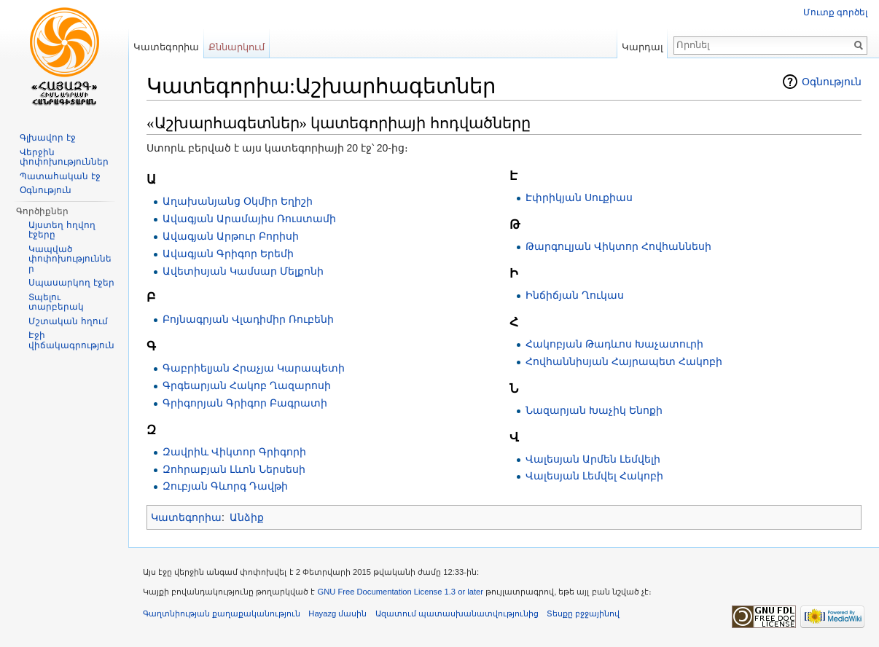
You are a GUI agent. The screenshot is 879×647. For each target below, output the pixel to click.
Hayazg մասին (337, 613)
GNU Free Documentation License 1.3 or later (400, 591)
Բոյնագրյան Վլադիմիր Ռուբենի (248, 319)
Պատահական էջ (60, 176)
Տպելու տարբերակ (56, 302)
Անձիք (247, 517)
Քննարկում (236, 47)
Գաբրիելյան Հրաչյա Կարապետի (254, 368)
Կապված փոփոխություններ (70, 259)
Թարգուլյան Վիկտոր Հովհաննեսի (618, 246)
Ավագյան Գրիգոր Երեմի (228, 253)
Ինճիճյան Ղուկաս (575, 295)
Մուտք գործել (835, 12)
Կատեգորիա (186, 517)
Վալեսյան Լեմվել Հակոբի (594, 476)
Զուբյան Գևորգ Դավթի (225, 486)
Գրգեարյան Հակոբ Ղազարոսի (247, 385)
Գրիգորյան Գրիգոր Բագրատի (245, 403)
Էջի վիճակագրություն (71, 340)
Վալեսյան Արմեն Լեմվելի (593, 459)
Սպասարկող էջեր (71, 283)
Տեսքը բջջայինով (583, 613)
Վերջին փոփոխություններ (64, 157)
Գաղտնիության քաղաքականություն (221, 613)
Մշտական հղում (67, 321)
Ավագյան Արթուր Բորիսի (231, 236)
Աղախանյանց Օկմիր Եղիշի (238, 201)
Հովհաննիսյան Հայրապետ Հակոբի (624, 361)
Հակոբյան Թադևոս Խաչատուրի (614, 344)
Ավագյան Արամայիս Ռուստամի (249, 218)
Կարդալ (642, 47)
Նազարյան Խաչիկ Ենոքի (594, 410)
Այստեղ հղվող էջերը (61, 230)
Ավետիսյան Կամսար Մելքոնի (243, 271)
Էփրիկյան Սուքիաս (579, 197)
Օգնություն (832, 81)
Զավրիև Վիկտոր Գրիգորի (234, 452)
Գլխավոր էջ (47, 138)
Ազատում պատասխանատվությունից (457, 613)
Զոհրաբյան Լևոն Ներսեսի (234, 469)
